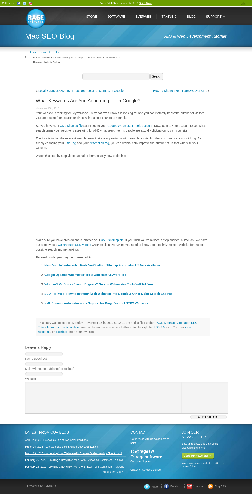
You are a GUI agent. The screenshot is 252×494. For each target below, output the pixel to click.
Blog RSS (217, 486)
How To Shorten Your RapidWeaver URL (180, 90)
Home (33, 52)
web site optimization (65, 327)
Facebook (173, 486)
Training (169, 16)
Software (116, 16)
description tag (99, 143)
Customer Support (140, 461)
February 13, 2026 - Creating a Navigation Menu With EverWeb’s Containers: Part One (74, 466)
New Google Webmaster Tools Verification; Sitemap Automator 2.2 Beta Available (102, 265)
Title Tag (70, 143)
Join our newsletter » (198, 455)
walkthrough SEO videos (74, 244)
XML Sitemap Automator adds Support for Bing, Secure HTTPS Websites (96, 303)
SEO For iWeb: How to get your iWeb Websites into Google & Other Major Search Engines (108, 293)
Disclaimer (52, 485)
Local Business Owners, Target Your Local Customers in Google (81, 90)
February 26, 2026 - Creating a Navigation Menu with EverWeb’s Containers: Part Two (74, 460)
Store (91, 16)
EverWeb (143, 16)
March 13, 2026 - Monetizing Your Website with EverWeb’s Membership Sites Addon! (73, 453)
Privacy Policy (188, 466)
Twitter (151, 486)
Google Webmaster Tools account (129, 125)
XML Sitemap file (71, 125)
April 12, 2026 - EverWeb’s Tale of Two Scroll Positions (56, 440)
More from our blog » (113, 472)
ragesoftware (148, 456)
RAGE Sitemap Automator (172, 322)
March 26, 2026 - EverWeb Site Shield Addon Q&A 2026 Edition (61, 446)
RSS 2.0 (159, 327)
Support (213, 17)
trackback (62, 331)
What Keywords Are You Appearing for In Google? (88, 100)
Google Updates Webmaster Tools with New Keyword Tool (86, 275)
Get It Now (145, 3)
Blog (191, 16)
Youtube (195, 486)
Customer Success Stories (145, 469)
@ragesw (144, 451)
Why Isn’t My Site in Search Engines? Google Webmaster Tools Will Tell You (98, 284)
